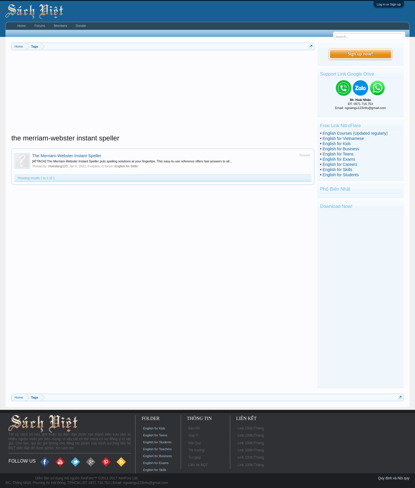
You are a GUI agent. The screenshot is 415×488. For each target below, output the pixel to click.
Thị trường (196, 450)
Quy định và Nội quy (394, 478)
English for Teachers (157, 449)
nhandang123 (57, 166)
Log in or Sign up (389, 4)
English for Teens (337, 154)
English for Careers (339, 164)
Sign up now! (360, 54)
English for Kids (336, 143)
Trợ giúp (194, 457)
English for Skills (126, 166)
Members (60, 25)
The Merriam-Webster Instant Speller (66, 155)
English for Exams (338, 159)
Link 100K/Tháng (250, 428)
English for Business (340, 149)
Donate (81, 25)
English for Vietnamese (343, 138)
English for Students (340, 174)
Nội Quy (194, 443)
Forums (40, 25)
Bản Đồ (194, 428)
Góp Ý (193, 435)
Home (21, 25)
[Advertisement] (162, 93)
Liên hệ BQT (198, 465)
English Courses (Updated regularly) (355, 133)
